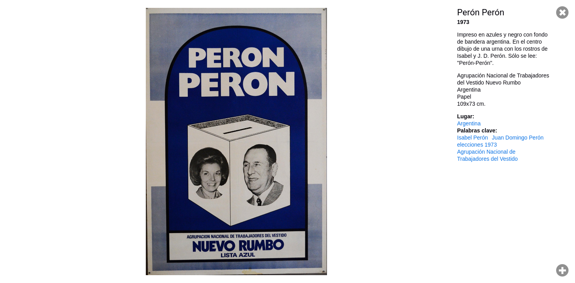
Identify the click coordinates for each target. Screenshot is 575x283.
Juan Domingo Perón (518, 137)
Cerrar (562, 12)
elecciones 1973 (477, 145)
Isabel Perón (472, 137)
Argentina (469, 123)
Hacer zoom (562, 270)
